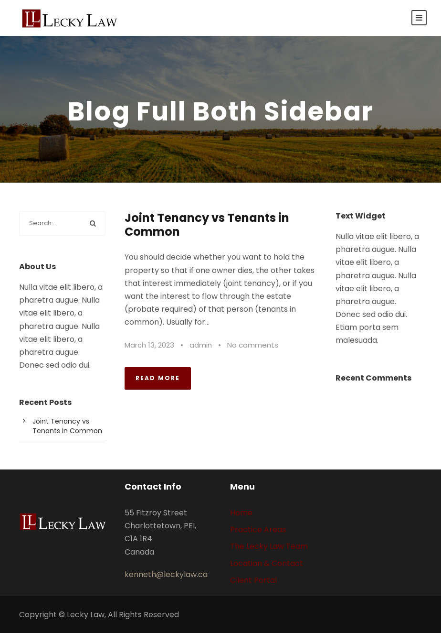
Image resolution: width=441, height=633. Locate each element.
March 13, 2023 (149, 345)
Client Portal (253, 580)
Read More (158, 378)
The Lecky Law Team (269, 546)
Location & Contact (266, 563)
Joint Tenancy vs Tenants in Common (207, 225)
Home (241, 512)
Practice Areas (258, 529)
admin (200, 345)
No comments (252, 345)
